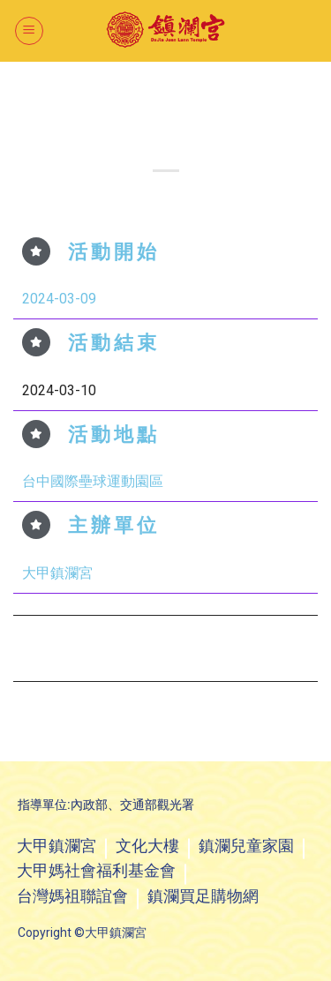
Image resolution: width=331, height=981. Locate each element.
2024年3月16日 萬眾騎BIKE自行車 (246, 647)
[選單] (29, 31)
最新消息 (143, 93)
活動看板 (188, 93)
